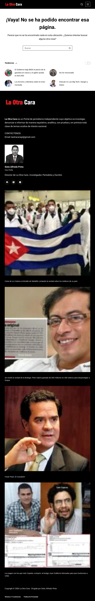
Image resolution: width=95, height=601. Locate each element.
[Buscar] (82, 4)
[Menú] (87, 4)
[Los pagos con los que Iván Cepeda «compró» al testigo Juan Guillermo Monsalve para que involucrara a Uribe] (47, 525)
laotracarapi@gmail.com (23, 137)
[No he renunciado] (53, 72)
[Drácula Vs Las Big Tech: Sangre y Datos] (53, 83)
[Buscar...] (45, 48)
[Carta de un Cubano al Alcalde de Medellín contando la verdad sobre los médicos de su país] (47, 233)
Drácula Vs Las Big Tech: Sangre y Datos (73, 83)
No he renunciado (66, 73)
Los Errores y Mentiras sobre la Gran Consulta (30, 83)
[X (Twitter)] (13, 182)
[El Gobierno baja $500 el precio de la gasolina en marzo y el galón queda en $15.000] (8, 72)
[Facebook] (7, 182)
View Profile (9, 170)
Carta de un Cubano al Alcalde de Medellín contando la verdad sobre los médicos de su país (41, 281)
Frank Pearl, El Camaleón (15, 477)
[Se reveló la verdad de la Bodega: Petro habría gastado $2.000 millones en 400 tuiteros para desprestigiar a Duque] (47, 329)
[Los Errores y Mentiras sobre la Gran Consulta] (8, 83)
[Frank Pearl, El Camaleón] (47, 428)
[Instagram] (20, 182)
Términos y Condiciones (13, 597)
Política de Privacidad (31, 597)
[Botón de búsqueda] (69, 48)
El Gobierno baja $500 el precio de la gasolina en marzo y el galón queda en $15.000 (30, 73)
